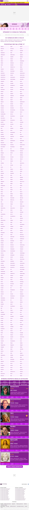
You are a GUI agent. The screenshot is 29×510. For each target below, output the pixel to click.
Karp (11, 118)
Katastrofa (12, 136)
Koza (21, 304)
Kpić (1, 308)
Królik (2, 332)
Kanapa (2, 83)
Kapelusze (12, 95)
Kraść (11, 314)
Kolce (21, 222)
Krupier (11, 334)
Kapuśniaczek (22, 101)
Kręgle (11, 324)
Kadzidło (21, 50)
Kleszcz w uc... (22, 181)
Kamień (11, 75)
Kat (20, 132)
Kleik (11, 175)
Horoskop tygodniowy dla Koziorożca (20, 488)
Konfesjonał (12, 255)
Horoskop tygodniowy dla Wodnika (20, 489)
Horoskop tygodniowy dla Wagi (19, 497)
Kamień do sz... (3, 77)
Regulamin (13, 503)
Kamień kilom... (22, 77)
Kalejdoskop (22, 60)
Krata (21, 314)
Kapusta (11, 101)
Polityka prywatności (19, 503)
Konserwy (2, 265)
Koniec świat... (22, 259)
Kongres (2, 257)
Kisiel (21, 165)
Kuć (20, 351)
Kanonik (11, 89)
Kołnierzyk (21, 234)
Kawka (21, 142)
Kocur (2, 216)
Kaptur (21, 99)
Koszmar (2, 293)
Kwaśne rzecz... (12, 371)
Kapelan (11, 93)
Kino (11, 163)
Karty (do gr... (3, 124)
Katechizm (21, 136)
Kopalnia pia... (3, 273)
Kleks (1, 179)
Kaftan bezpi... (12, 54)
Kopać (11, 271)
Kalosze (21, 64)
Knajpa (11, 203)
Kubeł (11, 349)
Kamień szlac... (3, 79)
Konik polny (3, 261)
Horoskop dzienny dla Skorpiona (5, 498)
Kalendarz (12, 62)
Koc (1, 212)
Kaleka (2, 62)
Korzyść (2, 287)
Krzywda (2, 340)
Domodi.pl (7, 506)
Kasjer (21, 126)
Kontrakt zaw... (3, 267)
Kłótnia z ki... (12, 199)
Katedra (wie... (3, 138)
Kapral (11, 99)
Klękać (2, 183)
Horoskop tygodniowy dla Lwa (19, 495)
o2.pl (1, 507)
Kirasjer (11, 165)
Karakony (2, 105)
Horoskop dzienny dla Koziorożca (5, 488)
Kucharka (21, 349)
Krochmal (21, 324)
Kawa (21, 138)
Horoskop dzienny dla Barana (4, 491)
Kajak (2, 56)
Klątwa (2, 175)
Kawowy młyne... (3, 144)
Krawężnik (21, 316)
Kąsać (2, 148)
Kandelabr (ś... (12, 85)
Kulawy (11, 357)
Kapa (21, 91)
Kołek (11, 234)
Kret (11, 322)
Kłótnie (21, 199)
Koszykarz (21, 293)
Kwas (1, 371)
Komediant (12, 240)
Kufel (1, 353)
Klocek (2, 189)
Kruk (1, 334)
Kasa (11, 126)
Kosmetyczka (12, 289)
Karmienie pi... (12, 116)
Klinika (21, 185)
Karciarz (21, 107)
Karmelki (2, 116)
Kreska (2, 322)
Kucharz (2, 351)
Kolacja (21, 220)
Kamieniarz (3, 73)
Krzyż (21, 340)
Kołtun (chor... (22, 236)
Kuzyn (11, 367)
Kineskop (2, 163)
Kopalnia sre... (12, 273)
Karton (11, 122)
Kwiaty (21, 373)
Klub (11, 191)
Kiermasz (11, 156)
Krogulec (2, 326)
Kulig (21, 357)
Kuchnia (11, 351)
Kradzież (21, 308)
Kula (1, 357)
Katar (21, 134)
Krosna (21, 328)
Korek (2, 281)
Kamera (2, 71)
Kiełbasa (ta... (3, 156)
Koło (1, 236)
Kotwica (11, 302)
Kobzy (21, 210)
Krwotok (21, 334)
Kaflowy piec (3, 54)
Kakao (21, 58)
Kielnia (2, 154)
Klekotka (21, 177)
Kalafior (11, 60)
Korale (2, 279)
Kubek (2, 349)
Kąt (10, 148)
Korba (11, 279)
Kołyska (2, 238)
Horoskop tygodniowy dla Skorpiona (20, 498)
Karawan (2, 107)
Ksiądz (2, 342)
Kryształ (11, 336)
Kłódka (2, 199)
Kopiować (21, 275)
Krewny (2, 324)
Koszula (11, 293)
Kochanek (21, 212)
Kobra (2, 210)
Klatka (21, 171)
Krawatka (12, 316)
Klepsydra (2, 181)
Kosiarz (2, 289)
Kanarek (21, 83)
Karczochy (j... (22, 109)
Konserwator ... (12, 263)
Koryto (11, 285)
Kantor (11, 91)
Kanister (11, 87)
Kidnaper (2, 152)
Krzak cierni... (22, 336)
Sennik (16, 21)
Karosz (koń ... (3, 118)
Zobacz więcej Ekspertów (14, 466)
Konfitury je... (22, 255)
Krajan (21, 310)
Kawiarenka (22, 140)
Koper (2, 275)
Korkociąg (21, 281)
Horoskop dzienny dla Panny (4, 496)
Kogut (21, 216)
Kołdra (2, 234)
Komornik (12, 246)
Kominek (2, 244)
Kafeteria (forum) (13, 506)
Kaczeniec (12, 48)
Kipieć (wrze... (22, 163)
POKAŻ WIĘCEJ (14, 501)
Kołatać (11, 232)
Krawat (2, 316)
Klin (11, 185)
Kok (11, 218)
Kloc (20, 187)
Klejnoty (2, 177)
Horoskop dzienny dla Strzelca (4, 499)
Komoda (2, 246)
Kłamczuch (2, 195)
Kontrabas (21, 265)
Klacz (2, 169)
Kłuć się (11, 201)
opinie (12, 388)
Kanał (21, 81)
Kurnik (21, 363)
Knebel (21, 203)
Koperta (11, 275)
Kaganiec (21, 54)
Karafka (21, 103)
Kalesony (21, 62)
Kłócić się (21, 197)
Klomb (11, 189)
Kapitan (2, 97)
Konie (2, 259)
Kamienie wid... (22, 73)
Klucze (21, 191)
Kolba (11, 222)
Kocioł (21, 214)
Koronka (21, 283)
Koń (11, 269)
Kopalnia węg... (22, 273)
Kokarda (21, 218)
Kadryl (11, 50)
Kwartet (21, 369)
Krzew (11, 338)
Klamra (21, 169)
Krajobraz (2, 312)
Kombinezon (22, 238)
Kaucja (11, 138)
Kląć (20, 173)
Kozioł (2, 306)
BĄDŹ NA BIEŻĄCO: (25, 484)
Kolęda (2, 228)
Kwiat (11, 373)
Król (20, 330)
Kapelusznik (22, 95)
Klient (21, 183)
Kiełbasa (21, 154)
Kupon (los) (22, 359)
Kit (10, 167)
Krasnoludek (3, 314)
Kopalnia (21, 271)
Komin (21, 242)
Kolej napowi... (22, 224)
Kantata (2, 91)
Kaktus (2, 60)
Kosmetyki (21, 289)
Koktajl (11, 220)
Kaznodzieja (12, 146)
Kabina (21, 46)
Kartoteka (21, 122)
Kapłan (21, 97)
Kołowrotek (12, 236)
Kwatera (21, 371)
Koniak (11, 257)
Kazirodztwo (3, 146)
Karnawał (21, 116)
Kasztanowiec (12, 132)
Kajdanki (11, 56)
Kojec (2, 218)
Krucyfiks (21, 332)
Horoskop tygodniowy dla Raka (19, 494)
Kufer (11, 353)
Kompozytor (12, 248)
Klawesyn (2, 173)
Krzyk (21, 338)
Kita (20, 167)
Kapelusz (2, 95)
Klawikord (12, 173)
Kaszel (21, 130)
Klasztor (11, 171)
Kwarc (11, 369)
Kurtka (11, 365)
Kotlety (2, 302)
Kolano (2, 222)
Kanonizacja (22, 89)
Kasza (11, 130)
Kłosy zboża (12, 197)
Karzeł (21, 124)
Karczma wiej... (12, 109)
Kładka (11, 193)
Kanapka (11, 83)
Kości (1, 295)
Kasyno (2, 130)
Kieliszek (21, 152)
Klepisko (21, 179)
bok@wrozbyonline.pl (7, 503)
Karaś (21, 105)
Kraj (1, 310)
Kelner (2, 150)
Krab (11, 308)
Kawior (11, 142)
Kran (21, 312)
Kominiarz (12, 244)
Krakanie (11, 312)
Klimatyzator (3, 185)
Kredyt (2, 320)
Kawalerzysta (12, 140)
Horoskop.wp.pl (12, 21)
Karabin (11, 103)
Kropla (11, 328)
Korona (2, 283)
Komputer (21, 248)
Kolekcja (11, 226)
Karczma (2, 109)
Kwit (11, 375)
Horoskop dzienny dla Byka (4, 492)
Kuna (2, 359)
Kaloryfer (11, 64)
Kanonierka (3, 89)
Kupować (2, 361)
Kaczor (2, 50)
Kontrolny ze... (22, 267)
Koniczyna (21, 257)
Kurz (20, 365)
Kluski (2, 193)
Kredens (21, 318)
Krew (21, 322)
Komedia (2, 240)
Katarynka (2, 136)
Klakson (11, 169)
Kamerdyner (12, 71)
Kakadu (11, 58)
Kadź (11, 52)
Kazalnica (12, 144)
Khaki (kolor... (12, 150)
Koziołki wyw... (12, 306)
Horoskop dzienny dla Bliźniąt (4, 493)
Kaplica (11, 97)
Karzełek (2, 126)
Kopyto (21, 277)
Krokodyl (11, 326)
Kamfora (21, 71)
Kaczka (21, 48)
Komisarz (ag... (22, 244)
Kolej (11, 224)
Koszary (21, 291)
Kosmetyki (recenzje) (20, 506)
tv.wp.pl (26, 506)
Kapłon (2, 99)
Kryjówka (2, 336)
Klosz (21, 189)
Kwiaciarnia (3, 373)
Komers (21, 240)
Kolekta (21, 226)
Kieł (11, 154)
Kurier (11, 363)
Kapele (21, 93)
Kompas (2, 248)
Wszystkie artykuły (4, 505)
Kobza (11, 210)
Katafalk (2, 134)
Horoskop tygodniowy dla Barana (20, 491)
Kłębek (11, 195)
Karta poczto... (12, 120)
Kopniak (2, 277)
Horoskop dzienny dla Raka (4, 494)
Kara (1, 103)
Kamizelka (21, 79)
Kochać (11, 212)
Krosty (2, 330)
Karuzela (11, 124)
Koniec (11, 259)
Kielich (11, 152)
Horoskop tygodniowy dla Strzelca (20, 499)
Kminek (2, 203)
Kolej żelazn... (3, 226)
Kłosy (1, 197)
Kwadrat (2, 369)
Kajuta (2, 58)
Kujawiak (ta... (3, 355)
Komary (11, 238)
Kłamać (21, 193)
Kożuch (21, 306)
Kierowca (21, 156)
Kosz (11, 291)
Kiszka (2, 167)
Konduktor (2, 255)
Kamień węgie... (12, 79)
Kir (1, 165)
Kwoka (21, 375)
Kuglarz (21, 353)
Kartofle (2, 122)
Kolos (11, 230)
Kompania (21, 246)
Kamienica (12, 73)
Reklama (25, 503)
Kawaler (2, 140)
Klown (2, 191)
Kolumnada (3, 232)
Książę (11, 342)
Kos (11, 287)
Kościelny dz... (22, 295)
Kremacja (21, 320)
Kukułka (11, 355)
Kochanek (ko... (3, 214)
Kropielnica (3, 328)
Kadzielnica (3, 52)
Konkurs (21, 261)
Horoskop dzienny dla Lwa (4, 495)
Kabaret (2, 46)
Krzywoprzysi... (12, 340)
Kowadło (2, 304)
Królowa (11, 332)
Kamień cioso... (22, 75)
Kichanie (21, 150)
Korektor (11, 281)
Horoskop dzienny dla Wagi (4, 497)
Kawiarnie (2, 142)
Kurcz (21, 361)
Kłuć (1, 201)
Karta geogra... (3, 120)
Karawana (12, 107)
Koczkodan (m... (12, 216)
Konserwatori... (22, 263)
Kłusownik (21, 201)
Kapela (2, 93)
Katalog (11, 134)
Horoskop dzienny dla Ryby (4, 490)
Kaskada (11, 128)
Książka (21, 342)
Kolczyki (2, 224)
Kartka (21, 120)
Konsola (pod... (12, 265)
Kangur (2, 87)
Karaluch (11, 105)
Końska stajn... (3, 271)
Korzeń (21, 285)
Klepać (11, 179)
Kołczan (21, 232)
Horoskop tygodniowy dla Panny (19, 496)
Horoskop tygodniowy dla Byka (19, 492)
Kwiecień (2, 375)
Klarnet (2, 171)
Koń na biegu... (22, 269)
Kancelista (2, 85)
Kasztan (2, 132)
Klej (20, 175)
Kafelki (21, 52)
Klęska (11, 183)
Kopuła (11, 277)
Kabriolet (2, 48)
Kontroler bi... (12, 267)
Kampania (2, 81)
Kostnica (2, 291)
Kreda (11, 318)
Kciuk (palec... (22, 148)
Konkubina (12, 261)
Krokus (21, 326)
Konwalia (2, 269)
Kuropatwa (2, 365)
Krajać (11, 310)
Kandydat (21, 85)
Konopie (2, 263)
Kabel (11, 46)
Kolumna (21, 230)
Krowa (11, 330)
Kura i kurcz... (12, 361)
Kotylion (21, 302)
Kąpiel (21, 146)
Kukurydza (21, 355)
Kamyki (11, 81)
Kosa (21, 287)
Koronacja (12, 283)
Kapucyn (2, 101)
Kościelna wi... (12, 295)
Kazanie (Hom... (22, 144)
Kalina (2, 64)
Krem (11, 320)
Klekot (11, 177)
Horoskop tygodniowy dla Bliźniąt (20, 493)
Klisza (2, 187)
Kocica (11, 214)
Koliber (11, 228)
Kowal (11, 304)
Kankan (21, 87)
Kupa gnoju (12, 359)
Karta (21, 118)
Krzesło (2, 338)
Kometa (2, 242)
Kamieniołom (3, 75)
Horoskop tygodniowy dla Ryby (19, 490)
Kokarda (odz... (3, 220)
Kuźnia (21, 367)
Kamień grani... (12, 77)
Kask (1, 128)
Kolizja (21, 228)
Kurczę (2, 363)
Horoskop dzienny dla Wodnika (4, 489)
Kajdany (21, 56)
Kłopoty (21, 195)
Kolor (2, 230)
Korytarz (2, 285)
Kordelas (21, 279)
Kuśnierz (2, 367)
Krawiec (2, 318)
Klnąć (11, 187)
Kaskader (21, 128)
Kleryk (11, 181)
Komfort (11, 242)
